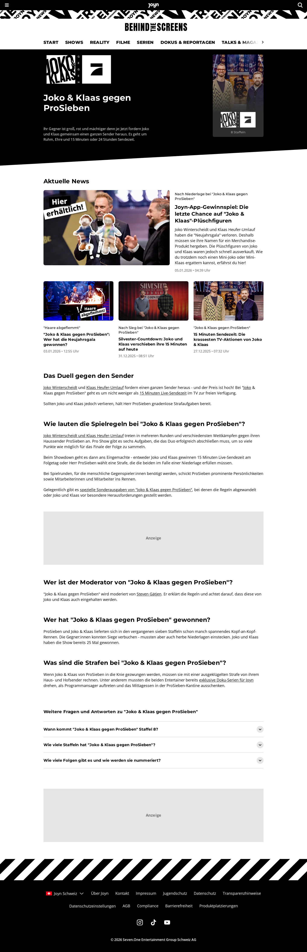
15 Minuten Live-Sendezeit (163, 393)
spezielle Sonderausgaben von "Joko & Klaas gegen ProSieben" (136, 489)
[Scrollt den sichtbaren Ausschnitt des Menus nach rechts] (262, 42)
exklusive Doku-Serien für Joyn (226, 679)
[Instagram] (139, 922)
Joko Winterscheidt (60, 387)
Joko (247, 387)
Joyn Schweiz (65, 893)
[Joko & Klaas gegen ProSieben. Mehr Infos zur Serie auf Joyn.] (238, 95)
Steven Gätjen (149, 593)
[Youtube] (167, 922)
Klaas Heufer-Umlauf (105, 387)
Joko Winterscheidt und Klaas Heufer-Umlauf (83, 435)
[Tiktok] (153, 922)
